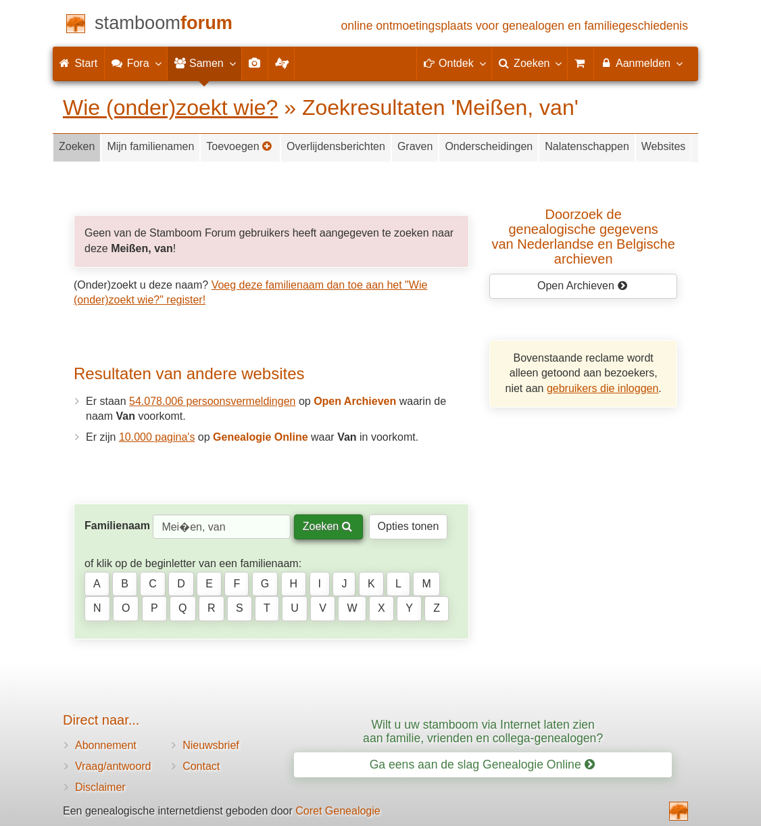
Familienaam (117, 525)
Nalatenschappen (587, 146)
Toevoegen (239, 146)
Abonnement (106, 745)
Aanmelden (641, 63)
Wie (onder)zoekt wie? (170, 107)
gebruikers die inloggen (602, 388)
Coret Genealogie (337, 811)
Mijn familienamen (150, 146)
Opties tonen (408, 526)
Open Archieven (582, 285)
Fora (135, 63)
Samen (204, 63)
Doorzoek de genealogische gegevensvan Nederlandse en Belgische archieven (583, 236)
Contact (201, 766)
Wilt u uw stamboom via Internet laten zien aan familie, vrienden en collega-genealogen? (483, 731)
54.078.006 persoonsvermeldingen (212, 401)
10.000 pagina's (157, 437)
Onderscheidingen (489, 146)
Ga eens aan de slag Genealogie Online (482, 764)
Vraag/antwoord (113, 766)
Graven (415, 146)
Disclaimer (100, 787)
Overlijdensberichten (336, 146)
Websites (663, 146)
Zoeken (77, 146)
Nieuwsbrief (210, 745)
